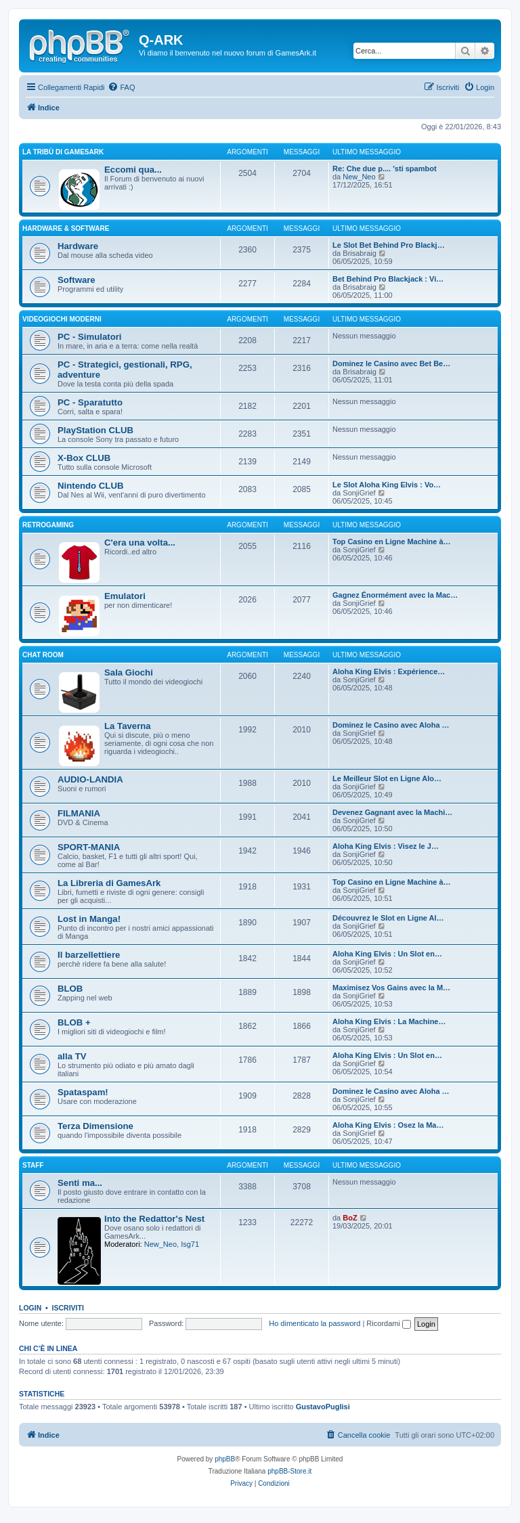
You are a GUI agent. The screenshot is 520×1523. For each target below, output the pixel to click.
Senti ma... (80, 1183)
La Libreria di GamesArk (109, 883)
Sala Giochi (128, 672)
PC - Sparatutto (90, 402)
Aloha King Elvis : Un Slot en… (387, 954)
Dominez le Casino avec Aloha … (391, 725)
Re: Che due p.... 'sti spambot (384, 168)
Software (76, 280)
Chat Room (43, 655)
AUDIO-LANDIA (90, 779)
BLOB (70, 989)
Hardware (78, 246)
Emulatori (125, 596)
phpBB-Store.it (289, 1471)
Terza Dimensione (95, 1126)
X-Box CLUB (84, 458)
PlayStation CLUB (95, 430)
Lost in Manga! (89, 919)
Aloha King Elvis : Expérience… (388, 671)
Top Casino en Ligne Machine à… (391, 541)
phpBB (225, 1459)
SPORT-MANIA (89, 847)
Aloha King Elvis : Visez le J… (385, 846)
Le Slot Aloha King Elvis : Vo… (386, 485)
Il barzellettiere (89, 955)
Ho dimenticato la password (314, 1323)
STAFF (32, 1165)
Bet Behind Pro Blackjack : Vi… (387, 279)
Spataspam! (83, 1092)
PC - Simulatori (90, 337)
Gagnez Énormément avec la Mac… (395, 595)
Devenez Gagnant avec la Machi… (392, 812)
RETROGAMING (48, 525)
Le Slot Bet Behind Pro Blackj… (388, 245)
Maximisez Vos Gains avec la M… (391, 988)
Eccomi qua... (133, 169)
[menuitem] (121, 87)
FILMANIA (79, 813)
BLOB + (74, 1022)
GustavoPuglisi (323, 1407)
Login (30, 1308)
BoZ (350, 1218)
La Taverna (127, 726)
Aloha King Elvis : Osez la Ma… (387, 1125)
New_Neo (359, 177)
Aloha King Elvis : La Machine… (389, 1021)
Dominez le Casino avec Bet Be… (391, 363)
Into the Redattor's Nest (154, 1219)
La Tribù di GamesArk (63, 152)
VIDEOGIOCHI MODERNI (62, 319)
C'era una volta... (139, 542)
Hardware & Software (65, 228)
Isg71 (190, 1244)
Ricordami (388, 1323)
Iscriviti (68, 1308)
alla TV (72, 1056)
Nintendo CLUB (90, 486)
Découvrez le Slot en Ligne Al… (388, 918)
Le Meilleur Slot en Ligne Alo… (386, 778)
